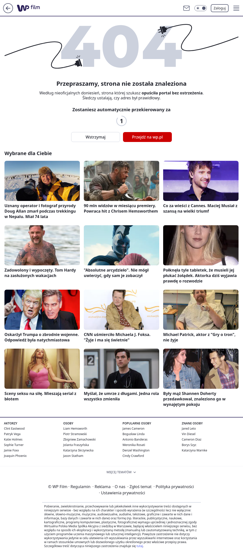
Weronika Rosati (133, 445)
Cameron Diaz (191, 439)
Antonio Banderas (135, 439)
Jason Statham (73, 456)
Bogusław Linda (133, 434)
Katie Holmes (13, 439)
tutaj (139, 546)
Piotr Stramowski (75, 434)
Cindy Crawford (133, 456)
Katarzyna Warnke (194, 450)
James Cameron (133, 428)
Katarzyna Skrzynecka (78, 450)
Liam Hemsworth (75, 428)
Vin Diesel (188, 434)
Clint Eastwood (14, 428)
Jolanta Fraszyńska (76, 445)
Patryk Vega (12, 434)
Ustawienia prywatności (122, 493)
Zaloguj (220, 8)
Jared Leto (189, 428)
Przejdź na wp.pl (147, 137)
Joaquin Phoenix (15, 456)
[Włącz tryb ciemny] (200, 8)
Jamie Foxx (11, 450)
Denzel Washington (136, 450)
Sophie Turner (14, 445)
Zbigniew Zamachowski (79, 439)
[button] (236, 8)
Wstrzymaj (95, 137)
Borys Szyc (189, 445)
